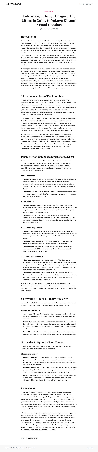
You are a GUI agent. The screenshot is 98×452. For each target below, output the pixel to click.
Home (82, 4)
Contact (89, 4)
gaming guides (49, 11)
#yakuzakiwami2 (32, 438)
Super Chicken (13, 3)
